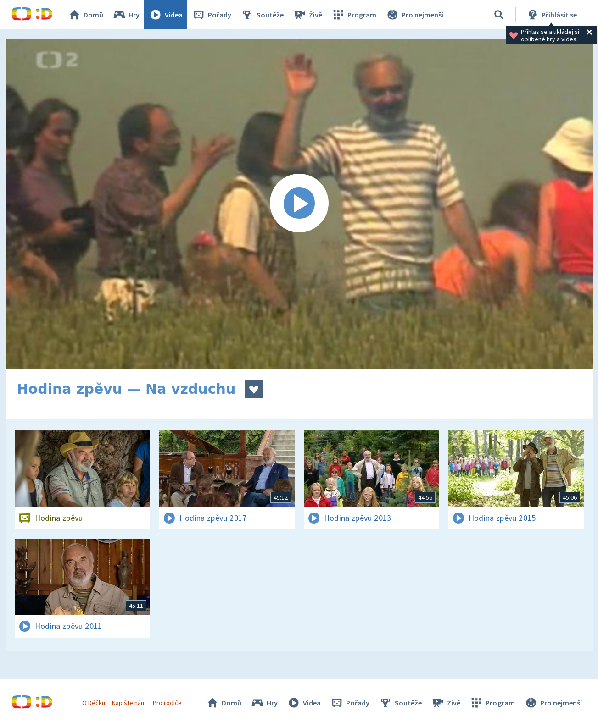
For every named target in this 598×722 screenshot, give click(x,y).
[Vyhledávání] (498, 14)
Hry (126, 15)
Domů (85, 15)
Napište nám (129, 703)
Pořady (211, 15)
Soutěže (262, 15)
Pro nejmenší (414, 15)
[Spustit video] (299, 204)
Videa (166, 15)
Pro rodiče (167, 703)
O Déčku (93, 703)
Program (353, 15)
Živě (307, 15)
